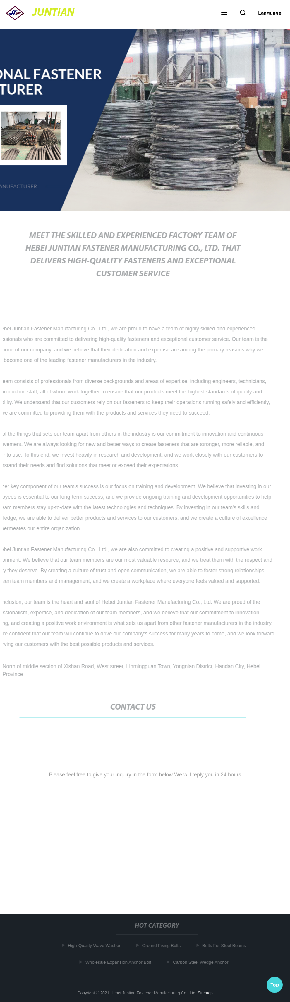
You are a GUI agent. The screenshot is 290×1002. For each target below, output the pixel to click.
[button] (224, 13)
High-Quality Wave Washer (95, 945)
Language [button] (270, 12)
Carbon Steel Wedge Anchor (201, 961)
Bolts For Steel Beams (225, 945)
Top (274, 984)
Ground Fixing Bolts (162, 945)
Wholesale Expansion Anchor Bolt (119, 961)
